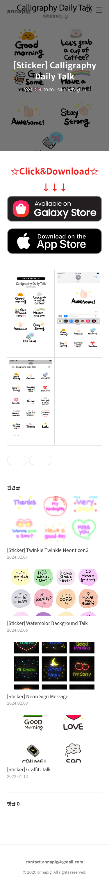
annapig (19, 10)
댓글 (13, 803)
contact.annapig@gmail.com (54, 861)
